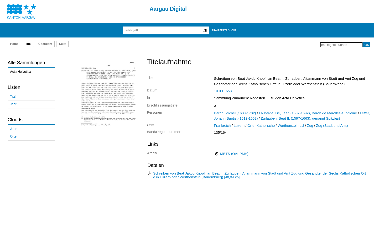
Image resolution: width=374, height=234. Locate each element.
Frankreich (222, 126)
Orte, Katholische (261, 126)
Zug (310, 126)
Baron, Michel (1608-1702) (235, 113)
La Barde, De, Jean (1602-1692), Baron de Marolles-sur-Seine (308, 113)
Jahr (13, 104)
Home (14, 44)
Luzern (239, 126)
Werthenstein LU (291, 126)
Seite (62, 44)
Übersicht (45, 44)
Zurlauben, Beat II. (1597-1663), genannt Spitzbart (300, 118)
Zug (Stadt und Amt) (332, 126)
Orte (13, 136)
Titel (13, 96)
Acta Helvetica (20, 72)
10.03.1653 (223, 91)
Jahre (14, 129)
